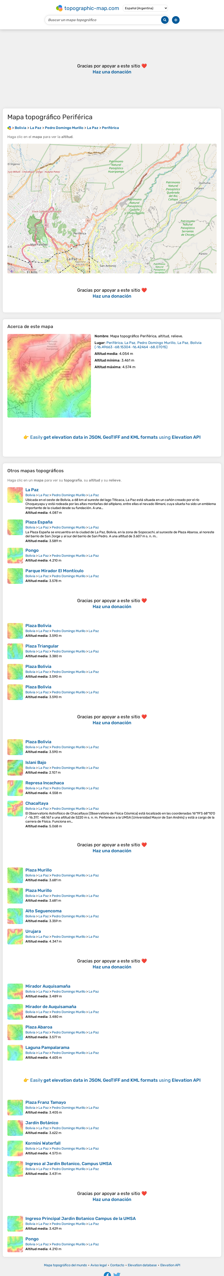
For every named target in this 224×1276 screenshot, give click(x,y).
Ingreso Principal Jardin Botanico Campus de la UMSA (80, 1218)
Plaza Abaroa (38, 1027)
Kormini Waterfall (43, 1143)
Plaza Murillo (38, 870)
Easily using (115, 437)
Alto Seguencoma (43, 911)
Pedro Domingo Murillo (69, 495)
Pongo (32, 550)
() (148, 345)
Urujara (33, 931)
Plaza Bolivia (38, 625)
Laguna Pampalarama (47, 1047)
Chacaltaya (36, 803)
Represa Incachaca (44, 783)
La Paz (32, 489)
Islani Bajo (35, 762)
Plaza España (38, 522)
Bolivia (30, 495)
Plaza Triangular (42, 646)
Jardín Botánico (41, 1122)
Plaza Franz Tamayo (45, 1102)
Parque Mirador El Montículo (54, 570)
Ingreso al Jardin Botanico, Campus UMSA (68, 1163)
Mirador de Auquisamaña (50, 1006)
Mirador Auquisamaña (47, 986)
